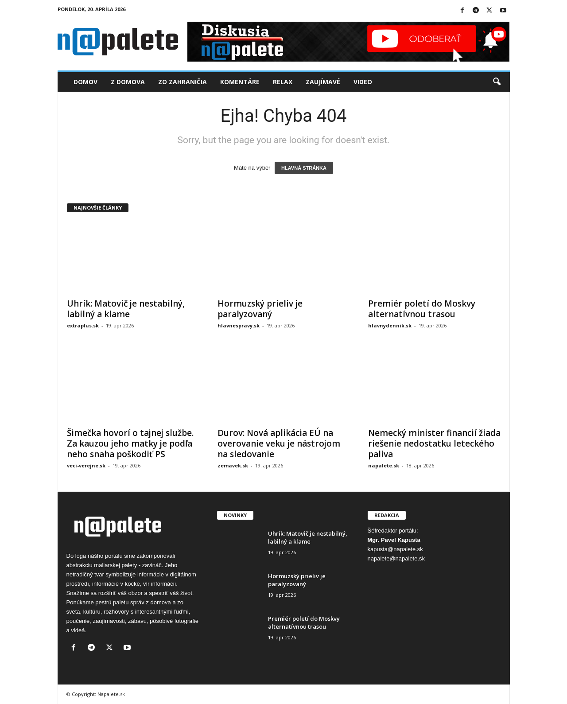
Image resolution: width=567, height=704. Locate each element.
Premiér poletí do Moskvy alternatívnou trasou (421, 309)
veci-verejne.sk (86, 465)
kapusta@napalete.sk (395, 549)
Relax (282, 82)
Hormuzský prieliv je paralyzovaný (260, 309)
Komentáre (240, 82)
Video (362, 82)
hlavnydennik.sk (390, 325)
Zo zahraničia (182, 82)
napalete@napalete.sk (396, 558)
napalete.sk (383, 465)
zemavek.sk (232, 465)
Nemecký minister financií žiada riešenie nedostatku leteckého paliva (434, 443)
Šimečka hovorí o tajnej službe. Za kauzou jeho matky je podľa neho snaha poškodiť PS (130, 443)
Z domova (128, 82)
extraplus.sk (83, 325)
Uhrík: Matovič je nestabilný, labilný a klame (126, 309)
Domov (85, 82)
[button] (496, 82)
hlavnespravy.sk (238, 325)
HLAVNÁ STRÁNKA (303, 168)
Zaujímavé (323, 82)
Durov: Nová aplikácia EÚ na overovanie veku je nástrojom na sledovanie (278, 443)
